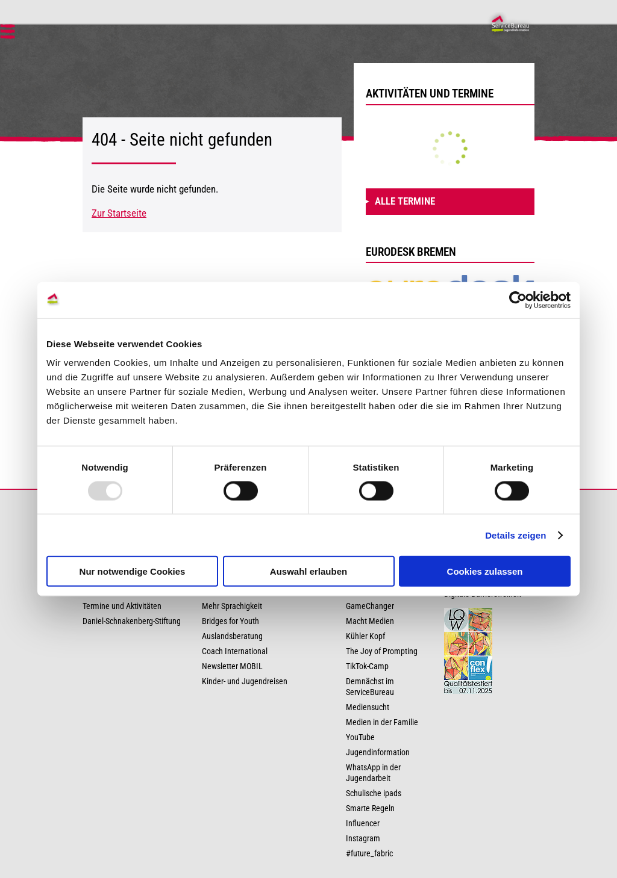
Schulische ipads (373, 793)
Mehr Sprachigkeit (232, 606)
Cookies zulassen (485, 571)
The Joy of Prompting (382, 651)
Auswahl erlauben (308, 571)
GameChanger (370, 606)
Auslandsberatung (232, 636)
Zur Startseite (119, 213)
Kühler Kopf (365, 636)
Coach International (235, 651)
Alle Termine (405, 201)
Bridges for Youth (230, 621)
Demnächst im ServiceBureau (370, 686)
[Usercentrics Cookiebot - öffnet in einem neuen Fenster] (518, 300)
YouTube (360, 737)
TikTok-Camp (367, 666)
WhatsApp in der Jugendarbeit (373, 773)
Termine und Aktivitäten (122, 606)
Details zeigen (515, 535)
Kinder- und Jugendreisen (244, 681)
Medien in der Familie (382, 722)
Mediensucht (367, 707)
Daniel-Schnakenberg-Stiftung (132, 621)
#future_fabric (369, 854)
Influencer (363, 823)
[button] (7, 33)
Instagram (363, 838)
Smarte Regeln (370, 808)
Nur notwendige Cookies (133, 571)
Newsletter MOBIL (232, 666)
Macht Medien (370, 621)
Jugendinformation (378, 752)
